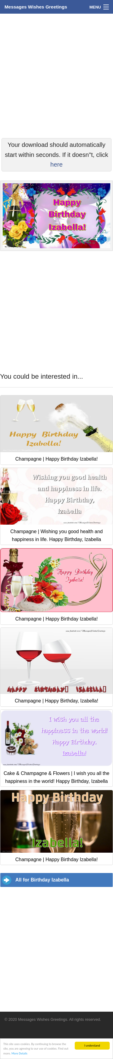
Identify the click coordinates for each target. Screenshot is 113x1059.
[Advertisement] (56, 75)
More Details (19, 1053)
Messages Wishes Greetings (36, 6)
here (56, 164)
